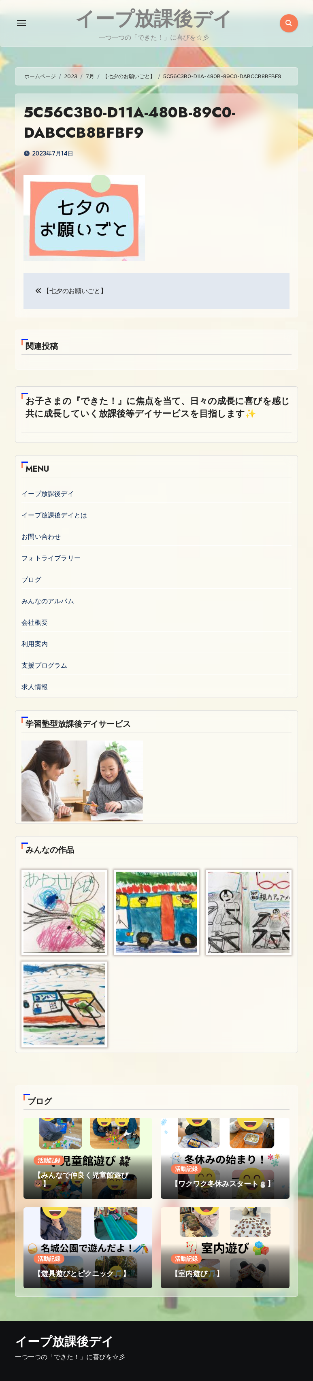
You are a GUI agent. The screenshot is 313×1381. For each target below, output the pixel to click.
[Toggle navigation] (21, 23)
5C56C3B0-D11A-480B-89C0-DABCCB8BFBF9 (136, 122)
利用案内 (34, 643)
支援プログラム (44, 665)
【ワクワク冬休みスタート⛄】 (223, 1184)
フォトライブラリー (51, 557)
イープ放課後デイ (47, 493)
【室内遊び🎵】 (197, 1273)
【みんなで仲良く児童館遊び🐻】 (81, 1179)
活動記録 (49, 1160)
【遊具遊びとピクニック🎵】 (82, 1273)
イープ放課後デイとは (54, 515)
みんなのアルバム (47, 600)
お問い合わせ (41, 536)
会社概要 (34, 622)
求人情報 (34, 686)
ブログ (31, 579)
